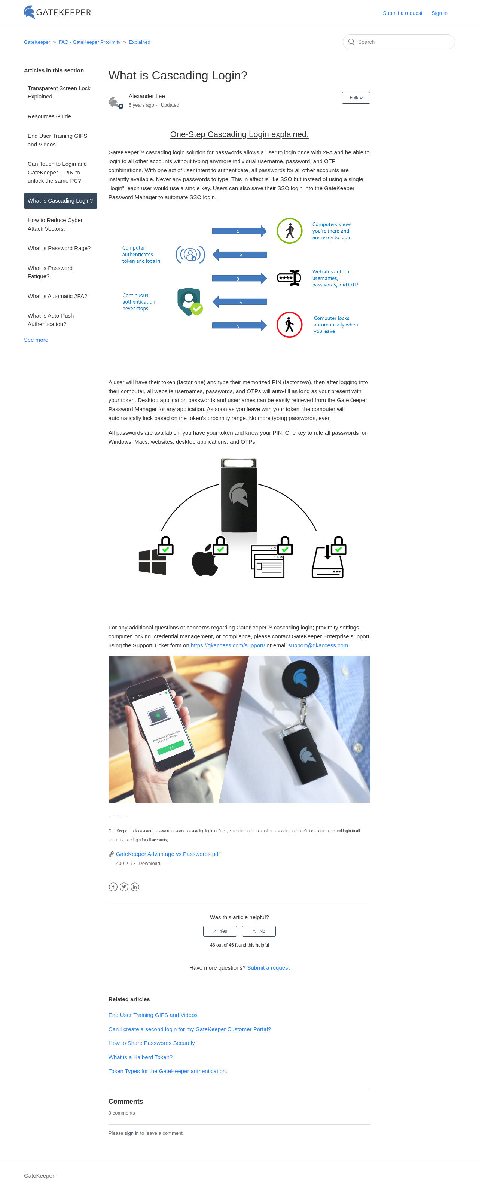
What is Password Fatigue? (50, 272)
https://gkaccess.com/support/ (228, 645)
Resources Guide (49, 116)
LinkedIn (135, 887)
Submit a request (402, 13)
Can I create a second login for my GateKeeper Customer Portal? (190, 1029)
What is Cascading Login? (60, 200)
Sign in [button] (439, 13)
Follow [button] (356, 97)
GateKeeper (37, 42)
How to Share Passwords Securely (152, 1043)
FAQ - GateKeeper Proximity (89, 42)
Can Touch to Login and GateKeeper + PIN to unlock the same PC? (57, 172)
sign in (132, 1133)
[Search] (399, 41)
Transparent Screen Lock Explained (59, 92)
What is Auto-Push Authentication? (51, 319)
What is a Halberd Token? (141, 1057)
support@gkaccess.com (318, 645)
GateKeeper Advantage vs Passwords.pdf (168, 854)
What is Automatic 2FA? (57, 296)
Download (149, 863)
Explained (139, 42)
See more (36, 340)
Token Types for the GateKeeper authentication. (168, 1071)
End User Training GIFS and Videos (57, 140)
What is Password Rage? (59, 248)
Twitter (124, 887)
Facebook (113, 887)
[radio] (220, 931)
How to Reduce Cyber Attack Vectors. (55, 224)
